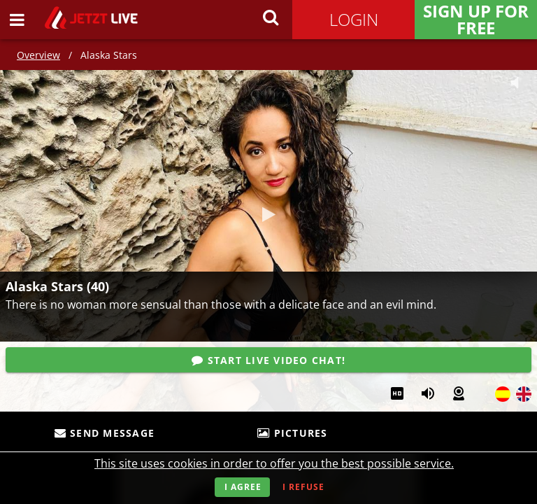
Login (353, 19)
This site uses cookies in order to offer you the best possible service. (274, 463)
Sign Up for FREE (476, 19)
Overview (38, 55)
